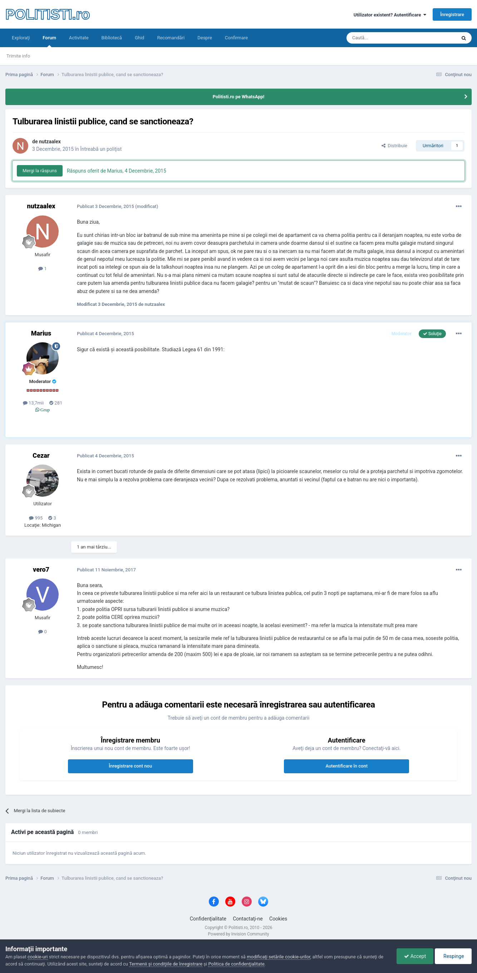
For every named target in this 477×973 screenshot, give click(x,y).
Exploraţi (21, 37)
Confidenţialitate (208, 919)
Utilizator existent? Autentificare (390, 15)
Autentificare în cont (346, 766)
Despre (204, 37)
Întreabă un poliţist (101, 149)
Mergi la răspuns (40, 170)
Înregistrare (452, 14)
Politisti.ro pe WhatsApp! (239, 96)
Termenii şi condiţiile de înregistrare (165, 964)
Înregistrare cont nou (130, 766)
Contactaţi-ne (248, 919)
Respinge (453, 956)
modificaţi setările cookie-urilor (278, 956)
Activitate (79, 37)
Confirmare (236, 37)
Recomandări (171, 37)
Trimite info (18, 56)
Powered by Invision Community (238, 934)
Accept (415, 956)
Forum (49, 41)
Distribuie (394, 145)
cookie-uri (38, 956)
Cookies (278, 919)
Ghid (139, 37)
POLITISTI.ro (47, 14)
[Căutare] (381, 38)
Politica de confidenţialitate (236, 964)
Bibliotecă (112, 37)
